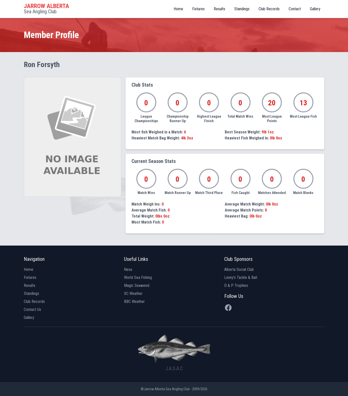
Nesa (128, 269)
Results (219, 9)
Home (178, 9)
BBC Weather (134, 301)
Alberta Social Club (239, 269)
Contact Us (32, 309)
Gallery (315, 9)
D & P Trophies (236, 285)
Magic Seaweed (136, 285)
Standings (242, 9)
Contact (295, 9)
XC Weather (133, 293)
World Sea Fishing (138, 277)
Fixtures (198, 9)
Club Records (269, 9)
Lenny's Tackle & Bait (240, 277)
